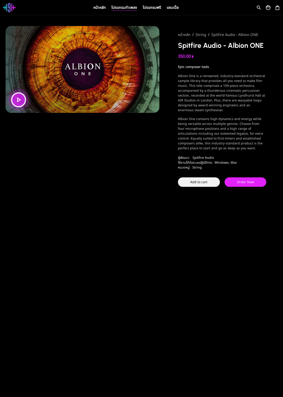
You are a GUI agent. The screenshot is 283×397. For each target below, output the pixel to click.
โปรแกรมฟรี (152, 7)
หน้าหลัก (99, 7)
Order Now (245, 182)
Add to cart (198, 182)
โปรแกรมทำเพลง (124, 7)
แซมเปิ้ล (173, 7)
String (201, 35)
